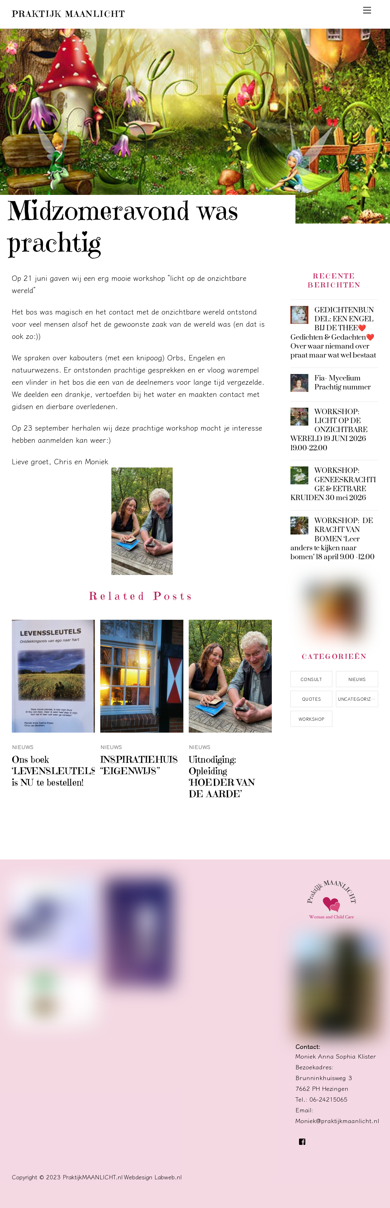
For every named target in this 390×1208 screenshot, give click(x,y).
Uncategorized (357, 699)
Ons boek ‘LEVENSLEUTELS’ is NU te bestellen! (55, 771)
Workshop (311, 719)
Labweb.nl (168, 1177)
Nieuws (23, 747)
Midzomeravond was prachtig (123, 226)
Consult (311, 679)
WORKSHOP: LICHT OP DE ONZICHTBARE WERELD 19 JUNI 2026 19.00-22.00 (328, 430)
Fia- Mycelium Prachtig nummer (342, 383)
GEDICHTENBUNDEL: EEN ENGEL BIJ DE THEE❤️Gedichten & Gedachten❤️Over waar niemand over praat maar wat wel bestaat (333, 333)
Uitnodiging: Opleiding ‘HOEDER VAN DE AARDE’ (222, 777)
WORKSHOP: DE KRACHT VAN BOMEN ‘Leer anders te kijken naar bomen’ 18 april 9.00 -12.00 (332, 539)
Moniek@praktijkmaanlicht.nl (337, 1120)
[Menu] (367, 9)
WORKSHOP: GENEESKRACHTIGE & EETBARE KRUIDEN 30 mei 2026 (333, 484)
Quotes (311, 699)
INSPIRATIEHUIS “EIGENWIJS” (139, 765)
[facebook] (302, 1139)
